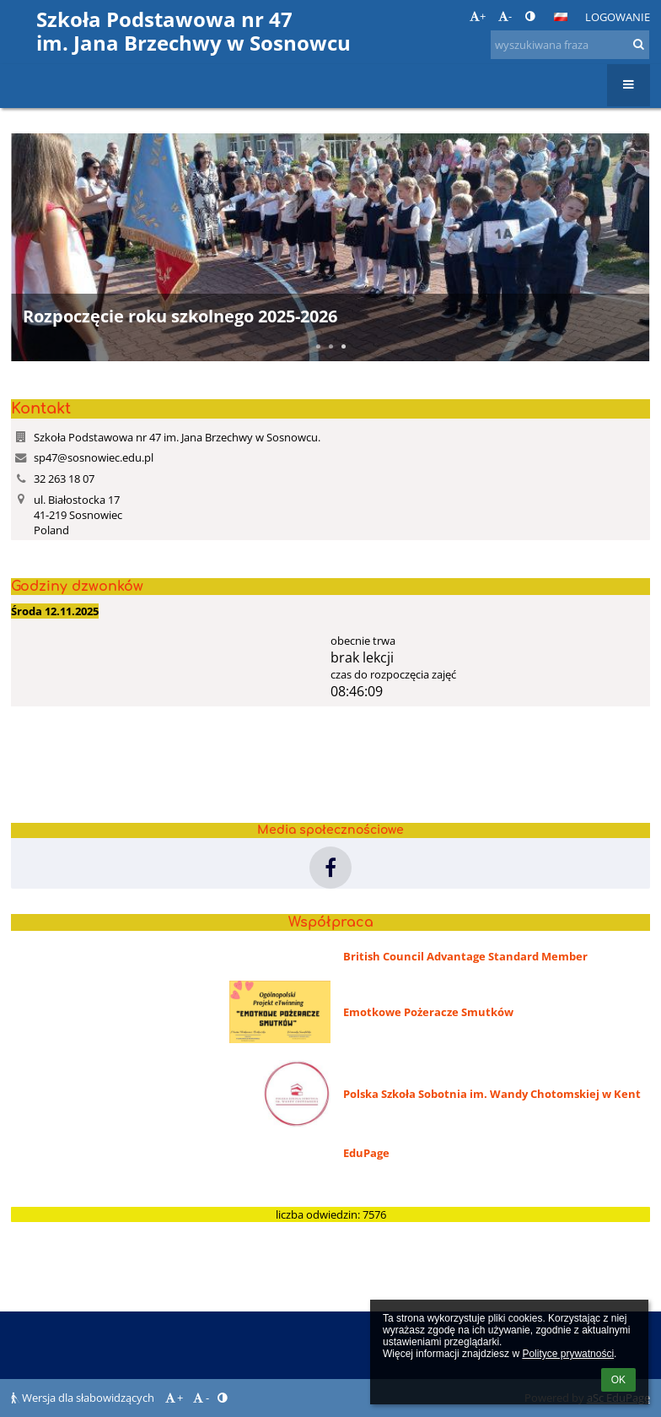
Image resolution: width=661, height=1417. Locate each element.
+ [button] (478, 16)
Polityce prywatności (568, 1354)
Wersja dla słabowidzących (84, 1397)
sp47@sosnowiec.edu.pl (93, 457)
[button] (560, 17)
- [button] (505, 16)
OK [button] (618, 1380)
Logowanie (617, 16)
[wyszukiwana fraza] (570, 45)
